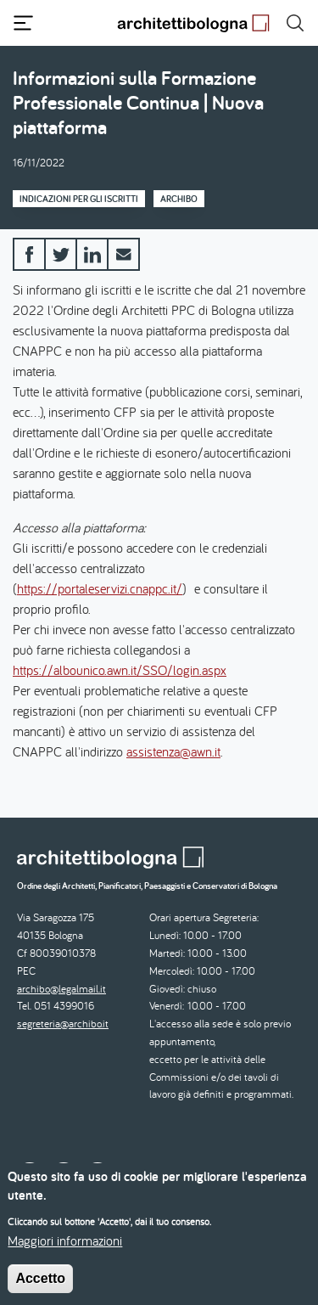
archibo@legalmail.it (61, 989)
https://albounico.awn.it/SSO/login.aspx (119, 669)
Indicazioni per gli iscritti (79, 199)
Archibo (179, 199)
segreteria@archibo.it (63, 1023)
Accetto (40, 1289)
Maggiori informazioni (65, 1251)
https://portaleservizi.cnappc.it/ (99, 588)
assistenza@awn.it (173, 751)
